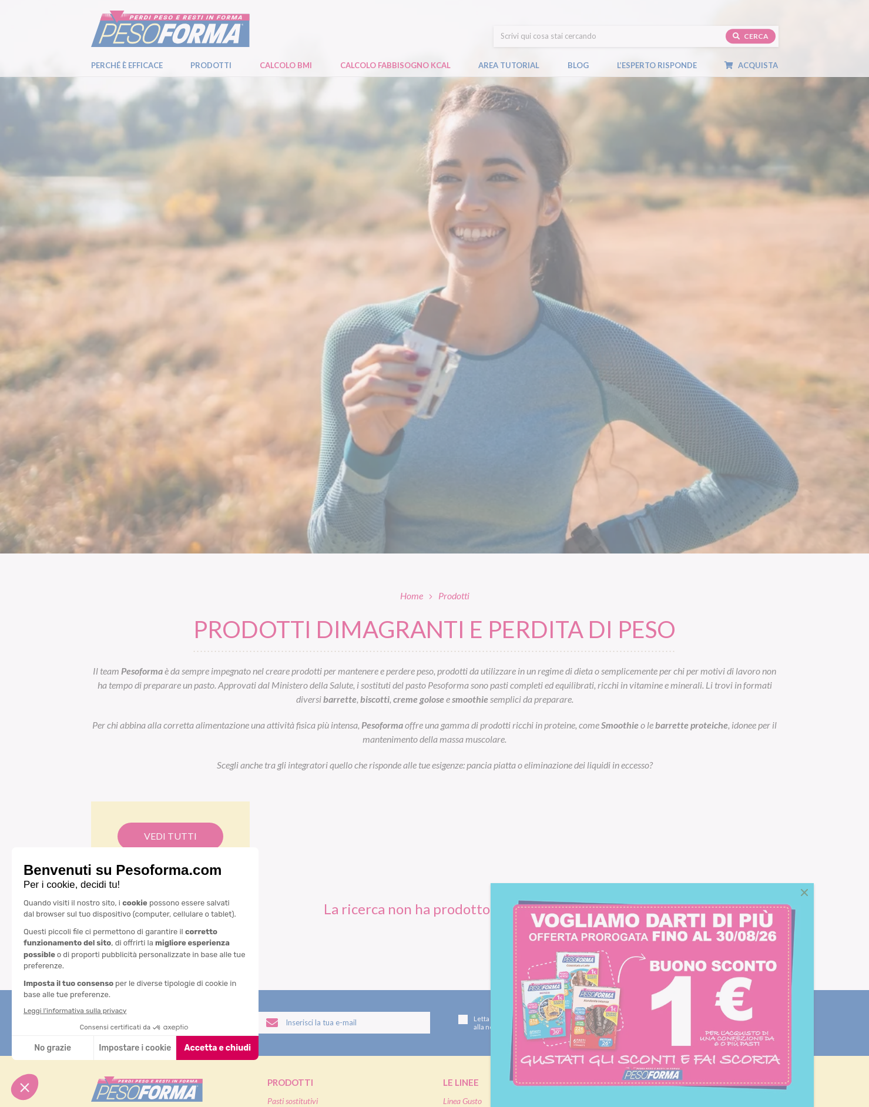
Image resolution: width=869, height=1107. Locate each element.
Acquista (757, 57)
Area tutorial (514, 57)
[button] (804, 892)
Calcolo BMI (286, 57)
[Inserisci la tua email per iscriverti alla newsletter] (345, 1023)
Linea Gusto (462, 1101)
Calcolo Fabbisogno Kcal (395, 57)
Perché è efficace (127, 57)
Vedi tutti (170, 835)
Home (411, 595)
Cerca (751, 28)
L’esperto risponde (657, 57)
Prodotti (216, 57)
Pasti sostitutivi (292, 1101)
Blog (584, 57)
